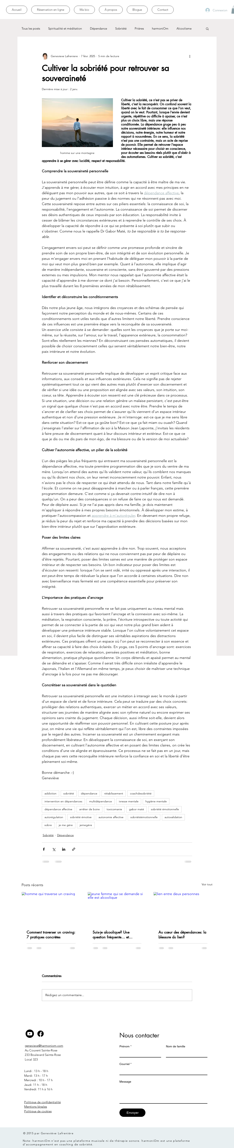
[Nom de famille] (185, 1053)
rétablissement (113, 793)
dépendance (89, 793)
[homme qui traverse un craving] (51, 908)
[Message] (163, 1094)
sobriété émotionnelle (165, 809)
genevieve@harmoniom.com (44, 1046)
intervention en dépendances (63, 801)
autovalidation (173, 817)
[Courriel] (162, 1071)
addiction (50, 793)
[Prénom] (139, 1053)
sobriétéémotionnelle (144, 817)
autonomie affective (111, 817)
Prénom (125, 1046)
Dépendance (98, 28)
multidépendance (100, 801)
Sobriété (121, 28)
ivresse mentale (129, 801)
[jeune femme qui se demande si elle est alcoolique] (117, 908)
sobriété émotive (81, 817)
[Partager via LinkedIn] (64, 849)
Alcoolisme (184, 28)
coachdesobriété (141, 793)
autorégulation (53, 817)
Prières (139, 28)
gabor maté (136, 809)
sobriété (68, 793)
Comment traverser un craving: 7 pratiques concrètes (51, 934)
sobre (48, 825)
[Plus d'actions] (189, 56)
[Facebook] (40, 1034)
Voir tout (207, 884)
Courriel (125, 1064)
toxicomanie (114, 809)
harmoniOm (160, 28)
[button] (207, 28)
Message (125, 1081)
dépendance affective (58, 809)
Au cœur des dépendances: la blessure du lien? (182, 934)
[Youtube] (30, 1034)
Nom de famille (175, 1046)
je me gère (66, 825)
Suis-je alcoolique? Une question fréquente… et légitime (111, 934)
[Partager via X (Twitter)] (54, 849)
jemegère (86, 825)
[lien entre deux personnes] (183, 908)
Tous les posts (31, 28)
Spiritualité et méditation (65, 28)
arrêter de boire (89, 809)
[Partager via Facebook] (44, 849)
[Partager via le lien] (74, 849)
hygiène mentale (156, 801)
